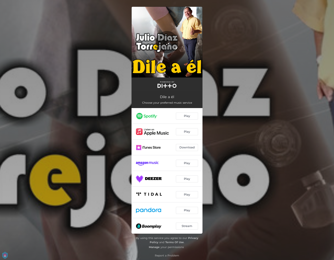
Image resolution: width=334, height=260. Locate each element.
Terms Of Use (174, 242)
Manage (154, 247)
